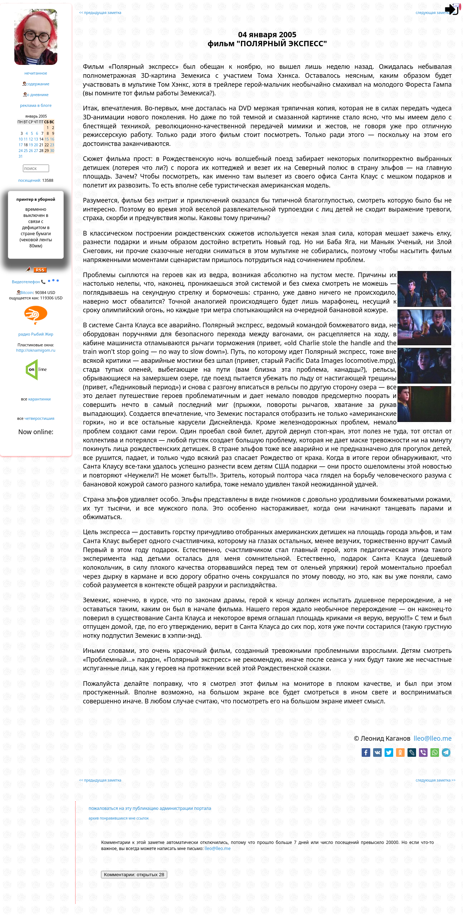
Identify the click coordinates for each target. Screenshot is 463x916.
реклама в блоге (36, 105)
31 (21, 156)
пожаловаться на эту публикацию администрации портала (149, 808)
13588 (47, 180)
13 (36, 139)
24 (21, 150)
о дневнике (37, 94)
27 (36, 150)
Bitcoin (26, 292)
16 (52, 139)
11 (26, 139)
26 (31, 150)
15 (47, 139)
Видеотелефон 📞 (36, 281)
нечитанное (35, 73)
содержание (37, 83)
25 (26, 150)
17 (21, 144)
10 (21, 139)
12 (31, 139)
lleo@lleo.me (433, 738)
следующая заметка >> (435, 12)
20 (36, 144)
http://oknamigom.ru (35, 350)
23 (52, 144)
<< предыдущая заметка (100, 12)
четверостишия (39, 418)
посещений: (29, 180)
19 (31, 144)
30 (52, 150)
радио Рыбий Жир (35, 334)
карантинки (39, 399)
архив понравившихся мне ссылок (118, 818)
